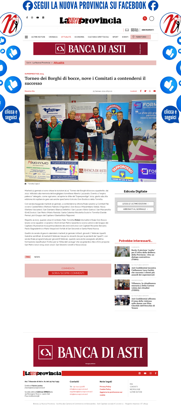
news (37, 257)
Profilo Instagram (33, 17)
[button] (27, 36)
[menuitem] (38, 37)
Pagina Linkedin (45, 17)
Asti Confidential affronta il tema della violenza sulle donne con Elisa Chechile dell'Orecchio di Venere (143, 303)
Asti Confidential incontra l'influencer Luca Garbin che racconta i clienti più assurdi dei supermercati (143, 271)
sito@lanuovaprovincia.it (79, 394)
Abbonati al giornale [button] (134, 209)
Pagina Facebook (28, 17)
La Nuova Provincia (41, 62)
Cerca (145, 18)
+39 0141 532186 (79, 387)
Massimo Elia (30, 91)
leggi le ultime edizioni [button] (134, 204)
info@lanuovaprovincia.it (79, 389)
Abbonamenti (148, 30)
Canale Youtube (39, 17)
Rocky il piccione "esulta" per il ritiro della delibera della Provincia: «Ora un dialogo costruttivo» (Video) (143, 255)
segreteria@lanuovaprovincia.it (81, 392)
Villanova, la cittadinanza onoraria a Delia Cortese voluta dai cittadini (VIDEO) (143, 286)
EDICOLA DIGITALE (131, 30)
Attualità (59, 62)
